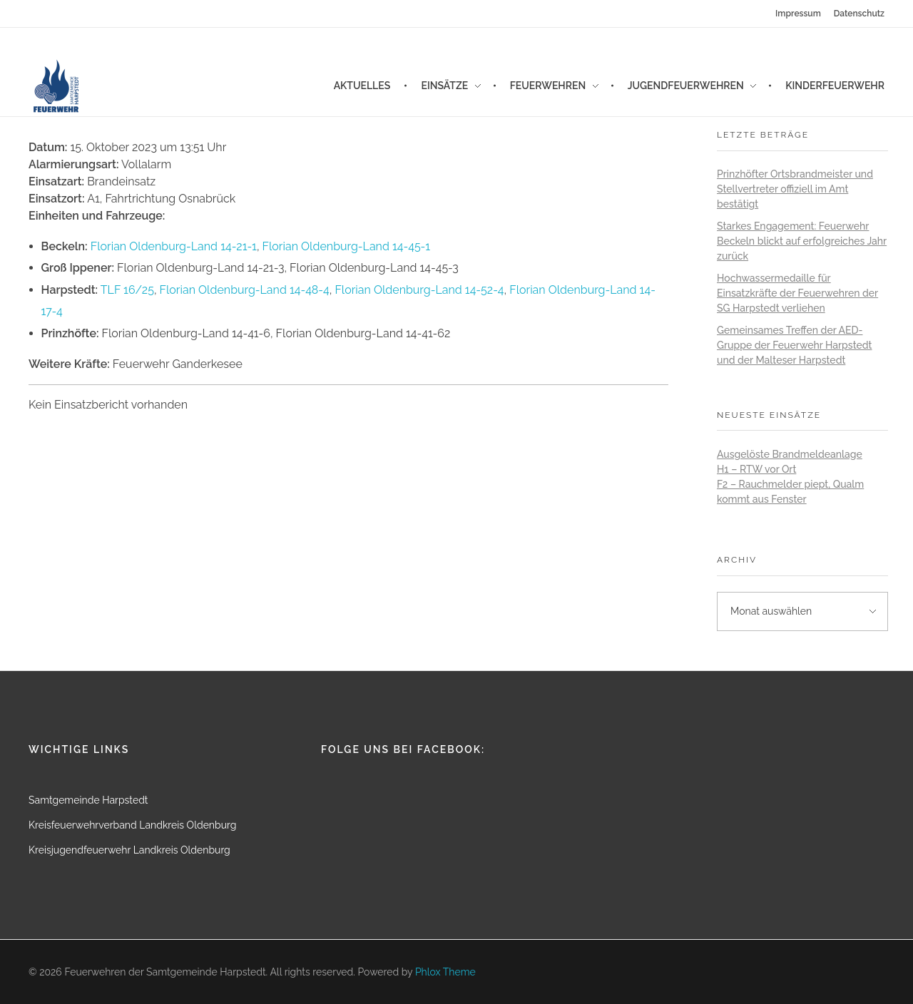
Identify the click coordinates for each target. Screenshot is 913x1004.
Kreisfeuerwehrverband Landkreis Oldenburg (132, 825)
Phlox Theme (445, 972)
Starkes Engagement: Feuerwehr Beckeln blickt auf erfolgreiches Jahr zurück (802, 241)
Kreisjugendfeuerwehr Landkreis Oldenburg (129, 850)
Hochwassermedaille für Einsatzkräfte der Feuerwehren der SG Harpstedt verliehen (797, 293)
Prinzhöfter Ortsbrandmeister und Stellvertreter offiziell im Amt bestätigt (795, 189)
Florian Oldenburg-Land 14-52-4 (419, 290)
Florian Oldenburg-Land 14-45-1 (346, 246)
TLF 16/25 (127, 290)
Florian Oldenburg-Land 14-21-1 (174, 246)
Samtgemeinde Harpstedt (88, 800)
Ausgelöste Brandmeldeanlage (789, 454)
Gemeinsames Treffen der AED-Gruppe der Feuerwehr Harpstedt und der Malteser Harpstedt (794, 345)
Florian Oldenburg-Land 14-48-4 (245, 290)
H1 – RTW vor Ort (756, 469)
